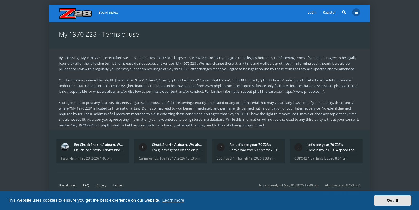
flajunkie (67, 158)
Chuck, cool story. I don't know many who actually (99, 149)
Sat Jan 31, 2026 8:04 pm (329, 158)
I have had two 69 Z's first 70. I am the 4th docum (255, 149)
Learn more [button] (173, 200)
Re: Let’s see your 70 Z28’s (250, 144)
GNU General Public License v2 (101, 85)
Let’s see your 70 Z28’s (325, 144)
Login (312, 12)
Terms (117, 185)
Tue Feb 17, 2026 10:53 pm (180, 158)
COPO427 (301, 158)
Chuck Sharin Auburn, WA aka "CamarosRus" (177, 144)
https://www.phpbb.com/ (303, 91)
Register (329, 12)
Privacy (101, 185)
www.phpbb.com (218, 85)
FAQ (86, 185)
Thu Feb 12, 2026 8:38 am (255, 158)
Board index (68, 185)
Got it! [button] (392, 200)
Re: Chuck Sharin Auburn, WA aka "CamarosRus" (99, 144)
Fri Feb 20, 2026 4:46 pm (93, 158)
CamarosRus (148, 158)
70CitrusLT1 (226, 158)
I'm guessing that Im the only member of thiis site (177, 149)
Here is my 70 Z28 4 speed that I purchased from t (332, 149)
